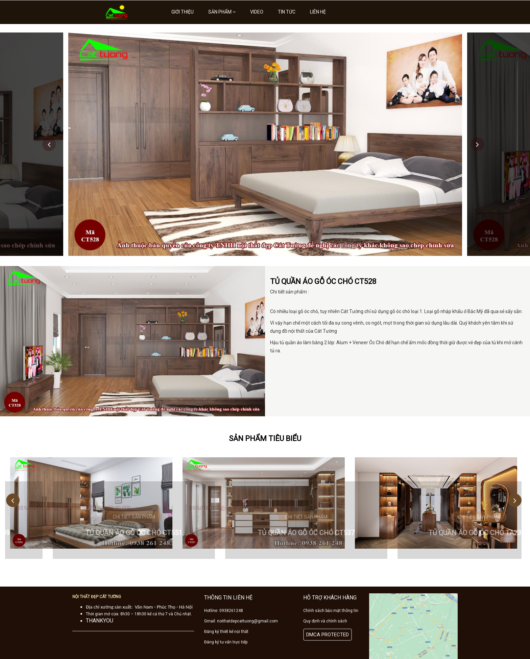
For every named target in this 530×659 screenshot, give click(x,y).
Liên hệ (318, 12)
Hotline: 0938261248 (223, 610)
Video (256, 12)
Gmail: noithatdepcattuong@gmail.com (241, 621)
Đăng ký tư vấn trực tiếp (225, 642)
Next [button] (477, 144)
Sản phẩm (222, 12)
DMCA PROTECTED (327, 635)
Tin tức (286, 12)
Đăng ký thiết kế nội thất (226, 631)
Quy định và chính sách (325, 621)
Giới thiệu (182, 12)
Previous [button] (49, 144)
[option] (265, 144)
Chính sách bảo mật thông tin (330, 610)
